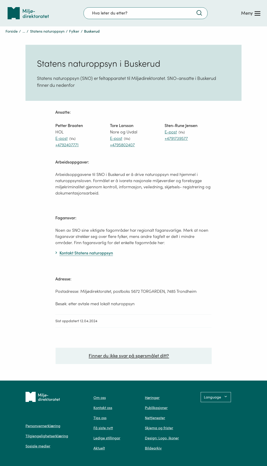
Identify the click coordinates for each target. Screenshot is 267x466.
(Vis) (72, 139)
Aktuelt (99, 448)
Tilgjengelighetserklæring (46, 436)
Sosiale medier (37, 446)
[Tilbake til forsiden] (28, 13)
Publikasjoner (156, 407)
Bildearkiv (153, 448)
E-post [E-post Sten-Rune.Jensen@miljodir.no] (171, 132)
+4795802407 (122, 144)
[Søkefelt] (146, 13)
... (23, 31)
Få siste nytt (103, 428)
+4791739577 (176, 138)
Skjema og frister (159, 428)
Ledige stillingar (106, 438)
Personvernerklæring (42, 426)
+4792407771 (67, 144)
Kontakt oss (102, 407)
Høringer (152, 397)
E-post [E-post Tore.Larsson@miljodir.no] (116, 138)
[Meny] (250, 13)
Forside (12, 31)
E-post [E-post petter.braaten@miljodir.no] (61, 138)
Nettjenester (155, 417)
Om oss (99, 397)
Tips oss (100, 417)
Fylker (74, 31)
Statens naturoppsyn (47, 31)
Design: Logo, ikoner (162, 438)
